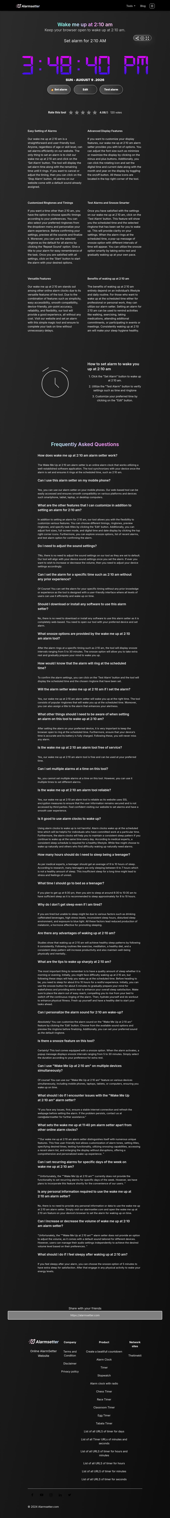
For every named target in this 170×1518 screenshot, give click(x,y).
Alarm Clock (104, 1359)
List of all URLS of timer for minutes (104, 1471)
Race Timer (104, 1399)
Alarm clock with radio (104, 1383)
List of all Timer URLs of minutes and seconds (104, 1441)
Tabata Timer (104, 1423)
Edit (85, 89)
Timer (104, 1367)
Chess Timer (104, 1391)
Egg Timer (104, 1415)
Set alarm (58, 89)
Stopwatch (104, 1375)
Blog (143, 5)
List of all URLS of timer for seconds (104, 1479)
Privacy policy (70, 1371)
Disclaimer (70, 1363)
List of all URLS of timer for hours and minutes (104, 1453)
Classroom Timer (104, 1407)
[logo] (27, 6)
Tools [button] (129, 5)
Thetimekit (134, 1355)
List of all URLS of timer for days (104, 1431)
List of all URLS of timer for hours (104, 1463)
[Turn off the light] (152, 5)
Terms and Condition (70, 1353)
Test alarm (111, 89)
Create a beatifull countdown (104, 1351)
